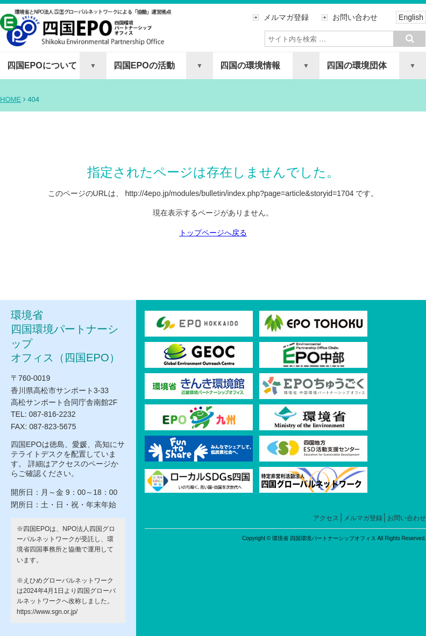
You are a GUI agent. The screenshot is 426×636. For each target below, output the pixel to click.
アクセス (326, 518)
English (411, 17)
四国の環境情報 (250, 65)
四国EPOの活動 (144, 65)
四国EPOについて (42, 65)
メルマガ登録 (286, 17)
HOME (10, 99)
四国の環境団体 (356, 65)
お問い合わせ (355, 17)
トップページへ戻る (213, 232)
